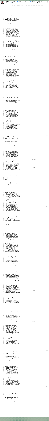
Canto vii (29, 5)
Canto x (36, 5)
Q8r (46, 314)
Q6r (46, 171)
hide (47, 1)
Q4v (46, 63)
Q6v (46, 206)
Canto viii (32, 5)
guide (47, 2)
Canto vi (26, 5)
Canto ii (17, 5)
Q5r (46, 99)
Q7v (46, 278)
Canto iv (21, 5)
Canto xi (39, 5)
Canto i (14, 5)
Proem (12, 5)
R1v (46, 406)
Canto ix (34, 5)
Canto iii (19, 5)
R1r (46, 386)
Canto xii (41, 5)
